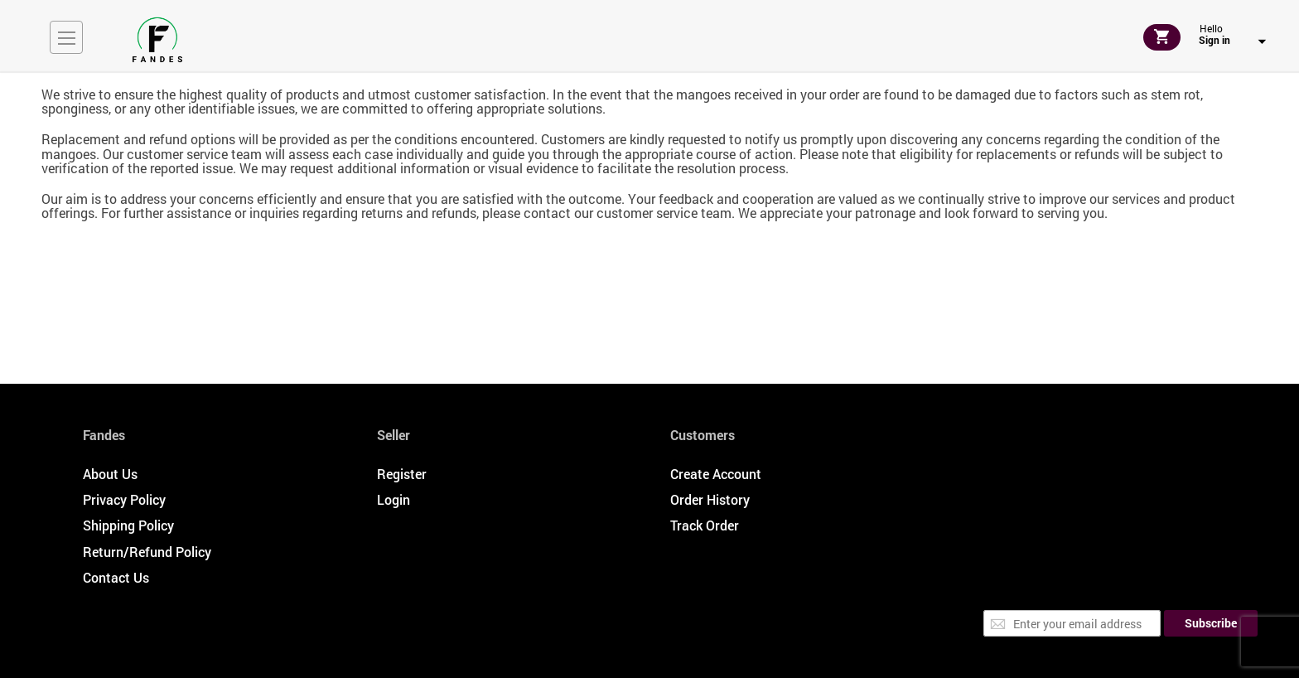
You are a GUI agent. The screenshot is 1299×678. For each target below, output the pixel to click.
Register (402, 473)
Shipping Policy (128, 525)
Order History (710, 499)
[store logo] (157, 40)
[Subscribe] (1211, 623)
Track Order (704, 525)
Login (393, 499)
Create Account (715, 473)
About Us (110, 473)
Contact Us (116, 577)
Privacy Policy (124, 499)
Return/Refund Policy (147, 551)
